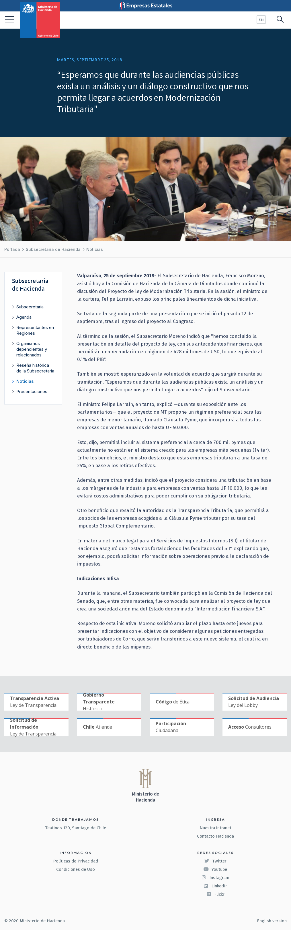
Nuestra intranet (215, 827)
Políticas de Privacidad (75, 861)
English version (272, 920)
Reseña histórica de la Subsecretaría (35, 368)
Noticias (94, 249)
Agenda (24, 317)
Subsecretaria (30, 307)
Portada (12, 249)
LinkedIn (215, 886)
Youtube (215, 869)
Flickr (215, 894)
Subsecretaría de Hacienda (53, 249)
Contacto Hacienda (215, 836)
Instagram (215, 877)
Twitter (215, 861)
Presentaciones (31, 391)
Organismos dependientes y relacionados (31, 349)
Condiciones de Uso (75, 869)
